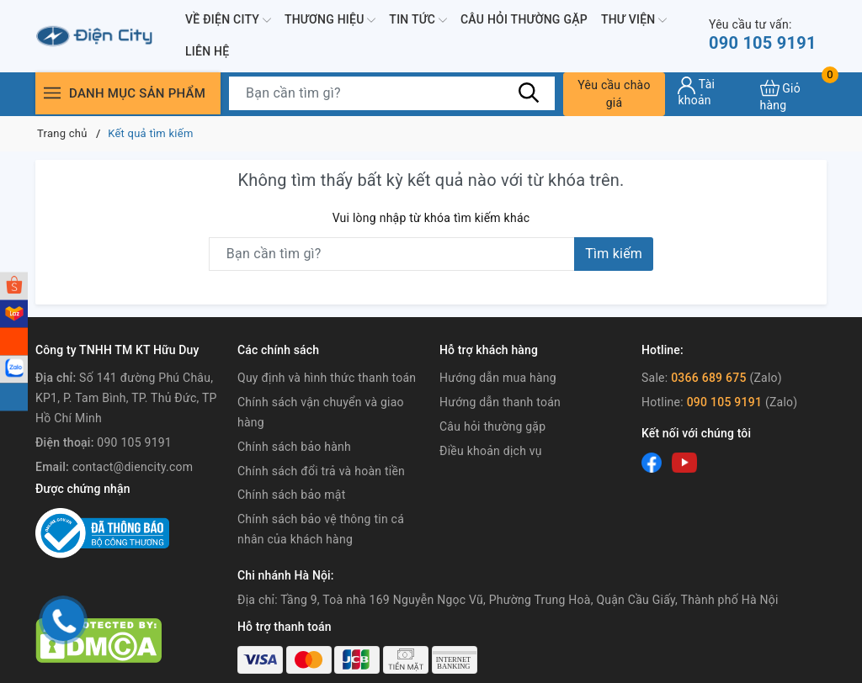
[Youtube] (684, 463)
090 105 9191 (763, 35)
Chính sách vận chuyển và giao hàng (320, 412)
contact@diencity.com (133, 467)
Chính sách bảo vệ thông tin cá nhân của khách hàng (320, 529)
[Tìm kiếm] (529, 92)
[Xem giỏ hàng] (793, 93)
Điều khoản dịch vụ (490, 451)
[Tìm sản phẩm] (392, 93)
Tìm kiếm (613, 254)
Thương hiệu (330, 20)
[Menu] (52, 93)
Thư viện (634, 20)
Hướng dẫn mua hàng (497, 377)
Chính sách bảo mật (291, 494)
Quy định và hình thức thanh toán (326, 377)
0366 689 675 (709, 377)
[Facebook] (651, 463)
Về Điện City (228, 20)
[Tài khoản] (712, 92)
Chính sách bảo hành (294, 446)
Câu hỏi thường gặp (524, 19)
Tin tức (418, 20)
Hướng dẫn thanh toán (500, 402)
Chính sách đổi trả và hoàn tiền (321, 471)
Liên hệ (207, 51)
